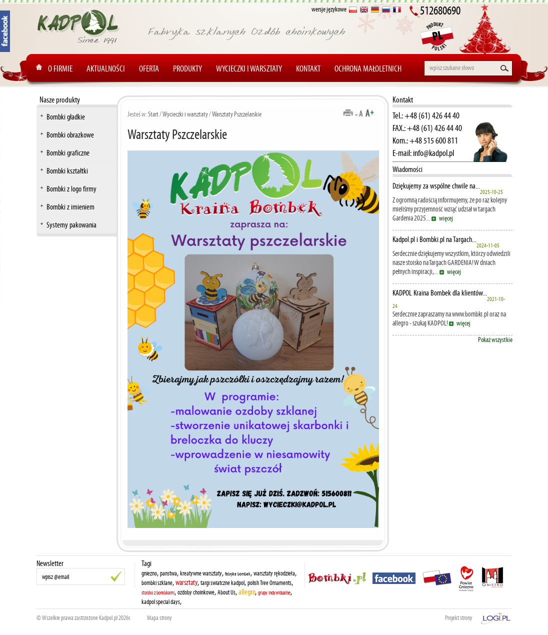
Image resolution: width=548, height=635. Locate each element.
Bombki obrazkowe (70, 135)
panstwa (168, 574)
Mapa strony (159, 618)
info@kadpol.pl (433, 153)
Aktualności (105, 68)
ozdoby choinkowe (196, 592)
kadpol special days (161, 602)
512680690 (440, 11)
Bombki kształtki (67, 171)
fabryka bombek (237, 574)
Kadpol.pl (108, 618)
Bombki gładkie (65, 117)
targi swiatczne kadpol (222, 583)
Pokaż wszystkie (495, 340)
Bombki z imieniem (70, 207)
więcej (446, 218)
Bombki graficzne (68, 153)
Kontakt (308, 68)
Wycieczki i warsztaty (249, 68)
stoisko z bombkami (158, 593)
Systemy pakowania (71, 225)
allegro (246, 591)
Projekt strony (458, 618)
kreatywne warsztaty (201, 574)
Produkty (187, 68)
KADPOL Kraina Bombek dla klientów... (439, 293)
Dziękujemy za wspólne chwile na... (436, 186)
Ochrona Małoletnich (368, 68)
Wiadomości (407, 169)
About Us (227, 592)
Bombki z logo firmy (71, 189)
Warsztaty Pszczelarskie (237, 114)
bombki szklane (157, 583)
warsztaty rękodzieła (274, 574)
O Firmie (60, 68)
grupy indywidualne (274, 593)
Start (153, 114)
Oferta (149, 68)
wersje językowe (329, 9)
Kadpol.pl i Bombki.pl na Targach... (434, 239)
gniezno (149, 574)
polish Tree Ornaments (270, 583)
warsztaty (187, 582)
